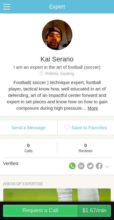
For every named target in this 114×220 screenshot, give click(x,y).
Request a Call (66, 211)
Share (108, 6)
